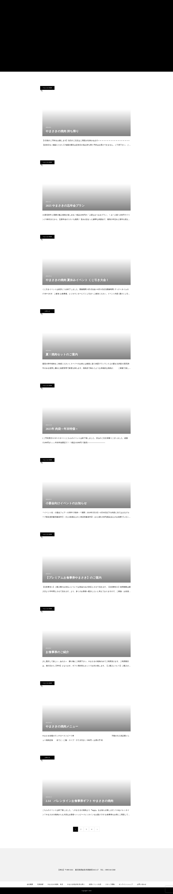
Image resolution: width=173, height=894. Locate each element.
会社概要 (30, 884)
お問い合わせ (141, 884)
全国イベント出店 (95, 884)
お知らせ (47, 311)
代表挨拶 (40, 884)
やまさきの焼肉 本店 (55, 884)
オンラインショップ (126, 884)
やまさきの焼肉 (47, 88)
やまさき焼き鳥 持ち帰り (76, 884)
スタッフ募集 (110, 884)
